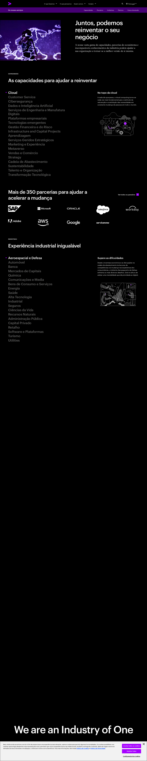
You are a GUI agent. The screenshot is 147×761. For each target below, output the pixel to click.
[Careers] (92, 3)
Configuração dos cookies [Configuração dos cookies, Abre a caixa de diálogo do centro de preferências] (131, 756)
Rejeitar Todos (131, 751)
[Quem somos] (80, 3)
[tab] (40, 92)
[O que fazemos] (50, 3)
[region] (73, 751)
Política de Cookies (83, 748)
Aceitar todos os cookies (131, 746)
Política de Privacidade (97, 748)
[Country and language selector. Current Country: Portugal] (131, 3)
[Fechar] (143, 744)
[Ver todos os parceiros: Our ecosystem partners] (128, 194)
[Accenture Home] (14, 3)
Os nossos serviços (15, 10)
